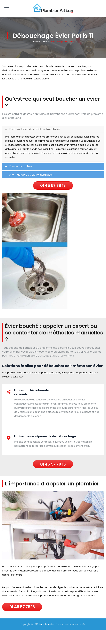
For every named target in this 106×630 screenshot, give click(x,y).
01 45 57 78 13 (53, 185)
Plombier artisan (47, 624)
